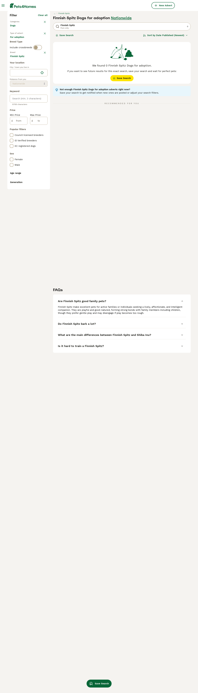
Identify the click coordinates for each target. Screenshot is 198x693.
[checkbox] (12, 133)
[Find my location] (42, 203)
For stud (17, 101)
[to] (39, 252)
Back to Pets (17, 74)
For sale (16, 93)
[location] (29, 203)
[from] (18, 252)
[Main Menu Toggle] (3, 5)
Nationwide (121, 71)
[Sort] (165, 88)
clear (45, 118)
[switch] (37, 112)
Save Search (64, 88)
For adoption (35, 93)
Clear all (43, 68)
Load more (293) (38, 187)
